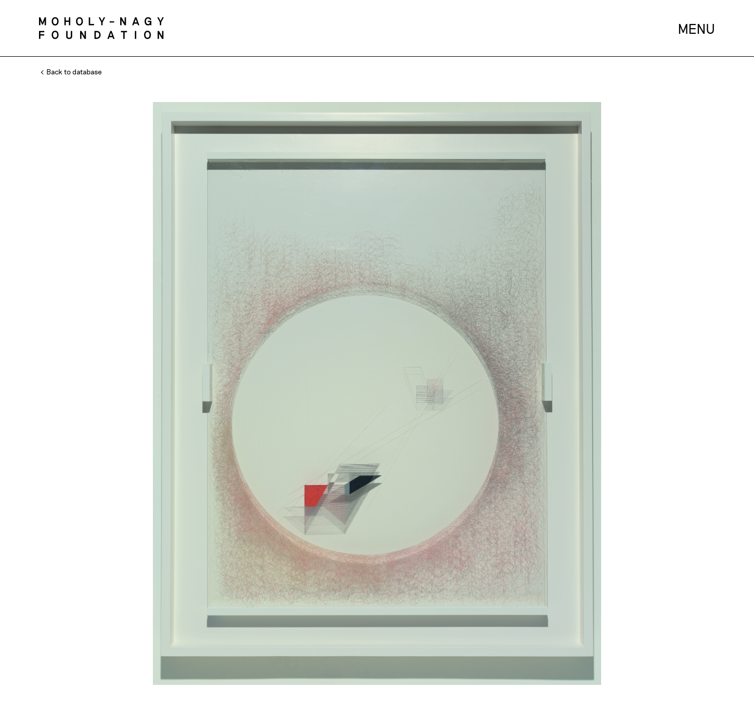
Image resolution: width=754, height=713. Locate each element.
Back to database (72, 71)
